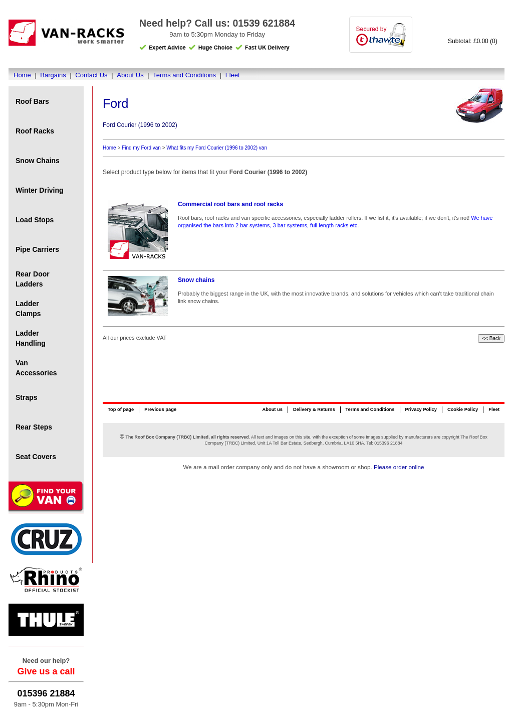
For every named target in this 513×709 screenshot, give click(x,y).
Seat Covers (36, 457)
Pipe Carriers (37, 249)
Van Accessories (36, 368)
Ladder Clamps (28, 309)
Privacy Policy (421, 409)
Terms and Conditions (184, 75)
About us (272, 409)
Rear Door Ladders (33, 279)
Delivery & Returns (314, 409)
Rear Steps (34, 427)
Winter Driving (40, 190)
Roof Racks (35, 131)
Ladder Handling (31, 338)
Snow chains (196, 279)
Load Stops (35, 220)
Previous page (160, 409)
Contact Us (91, 75)
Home (22, 75)
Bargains (53, 75)
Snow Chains (38, 161)
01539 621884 (263, 23)
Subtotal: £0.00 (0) (472, 41)
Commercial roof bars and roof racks (230, 204)
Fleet (232, 75)
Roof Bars (32, 101)
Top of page (121, 409)
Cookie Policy (462, 409)
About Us (130, 75)
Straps (27, 397)
